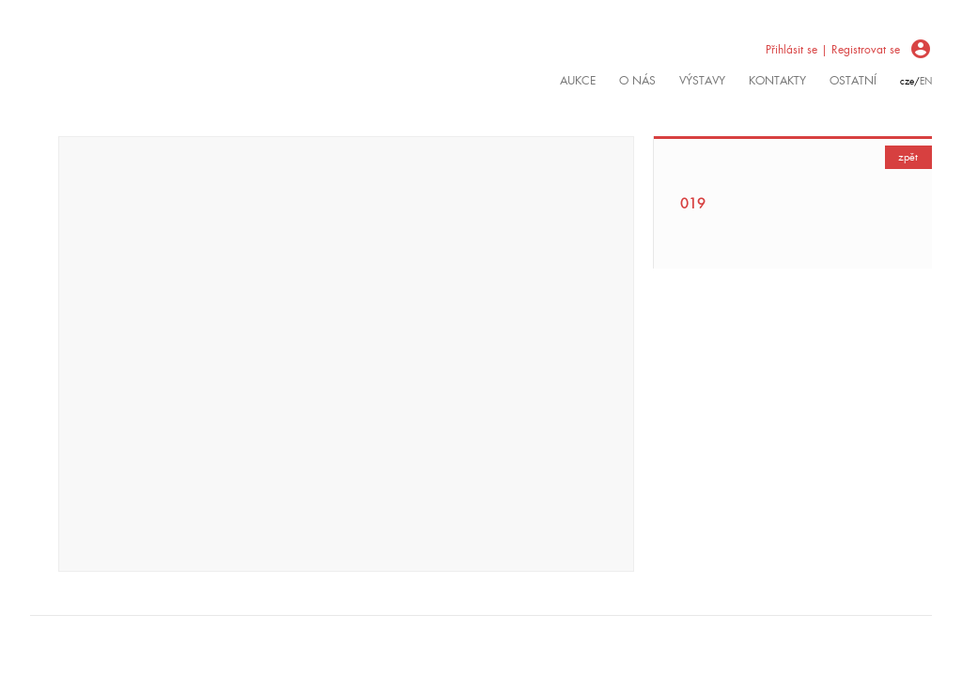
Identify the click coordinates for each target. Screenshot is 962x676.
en (926, 81)
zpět (908, 156)
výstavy (702, 80)
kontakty (777, 80)
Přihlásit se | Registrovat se (833, 49)
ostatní (853, 80)
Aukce (578, 80)
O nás (637, 80)
